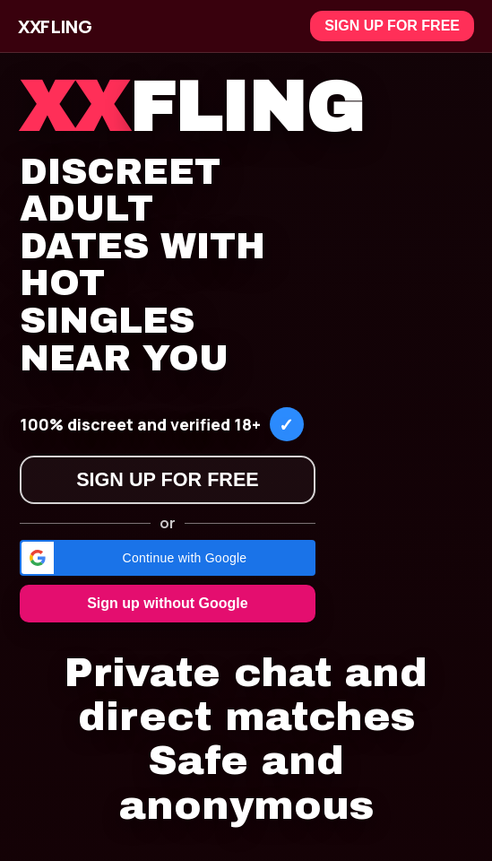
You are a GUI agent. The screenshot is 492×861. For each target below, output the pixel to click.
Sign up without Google (167, 603)
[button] (167, 558)
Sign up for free (392, 25)
